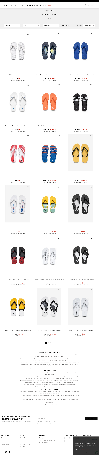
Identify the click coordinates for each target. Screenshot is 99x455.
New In (23, 5)
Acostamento (4, 440)
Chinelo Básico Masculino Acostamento (49, 126)
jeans (76, 401)
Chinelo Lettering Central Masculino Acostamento (49, 279)
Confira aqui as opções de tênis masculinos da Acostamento (49, 386)
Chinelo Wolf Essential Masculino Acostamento (18, 126)
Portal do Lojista (5, 444)
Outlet (51, 5)
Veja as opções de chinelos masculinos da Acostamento (49, 404)
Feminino (37, 5)
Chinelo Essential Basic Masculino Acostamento (81, 74)
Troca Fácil (22, 446)
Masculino (30, 5)
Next (53, 343)
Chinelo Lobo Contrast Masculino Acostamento (80, 279)
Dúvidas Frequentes (24, 438)
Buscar (79, 5)
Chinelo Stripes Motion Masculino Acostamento (49, 177)
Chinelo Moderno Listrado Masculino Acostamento (81, 126)
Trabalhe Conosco (5, 438)
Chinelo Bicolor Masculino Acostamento (18, 279)
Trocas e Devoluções (25, 444)
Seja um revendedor (5, 442)
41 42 (49, 18)
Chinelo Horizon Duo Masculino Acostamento (18, 330)
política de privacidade (85, 449)
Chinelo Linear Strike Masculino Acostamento (18, 177)
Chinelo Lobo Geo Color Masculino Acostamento (49, 74)
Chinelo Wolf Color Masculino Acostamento (80, 228)
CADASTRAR (91, 418)
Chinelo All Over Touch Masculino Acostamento (18, 74)
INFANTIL (44, 5)
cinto (63, 364)
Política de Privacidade (25, 442)
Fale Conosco (23, 440)
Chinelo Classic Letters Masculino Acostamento (18, 228)
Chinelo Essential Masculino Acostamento (81, 177)
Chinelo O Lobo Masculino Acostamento (49, 330)
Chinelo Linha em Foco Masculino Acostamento (49, 228)
